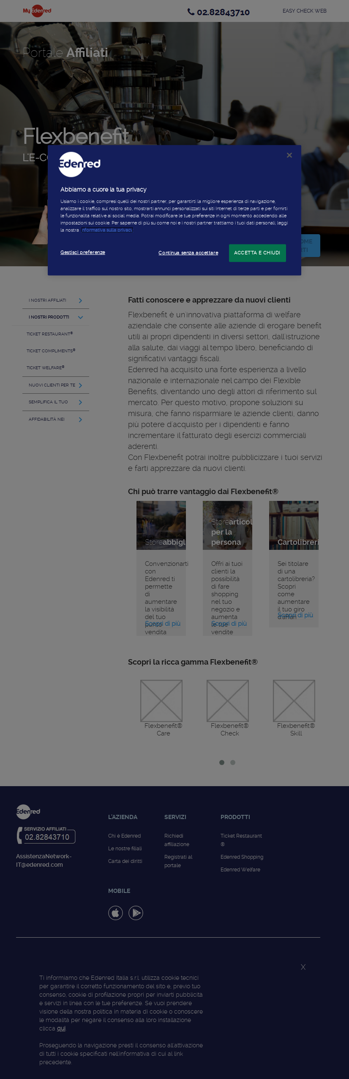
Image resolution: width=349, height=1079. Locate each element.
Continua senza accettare (188, 253)
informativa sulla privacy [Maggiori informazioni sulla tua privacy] (107, 230)
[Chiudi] (289, 155)
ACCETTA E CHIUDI (257, 253)
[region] (174, 210)
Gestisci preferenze (82, 252)
